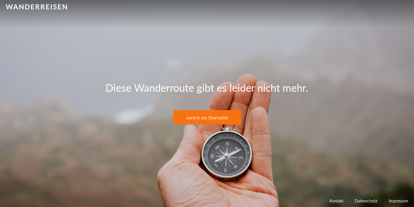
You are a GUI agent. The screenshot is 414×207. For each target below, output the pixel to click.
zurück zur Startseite (207, 117)
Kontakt (336, 200)
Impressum (398, 200)
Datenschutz (366, 200)
